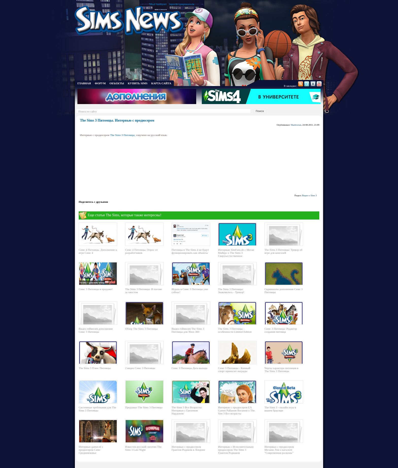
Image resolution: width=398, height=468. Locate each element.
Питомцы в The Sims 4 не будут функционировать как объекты (190, 251)
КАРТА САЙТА (161, 83)
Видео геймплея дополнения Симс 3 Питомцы (96, 330)
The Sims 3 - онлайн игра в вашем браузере (280, 409)
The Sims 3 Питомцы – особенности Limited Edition (235, 330)
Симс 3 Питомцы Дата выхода (189, 368)
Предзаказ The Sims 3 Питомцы (143, 407)
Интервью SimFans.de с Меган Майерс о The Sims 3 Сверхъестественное (236, 252)
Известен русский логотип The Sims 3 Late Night (143, 448)
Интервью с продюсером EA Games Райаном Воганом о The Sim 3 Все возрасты (236, 410)
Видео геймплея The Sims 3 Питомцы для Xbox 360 (188, 330)
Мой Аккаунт (158, 4)
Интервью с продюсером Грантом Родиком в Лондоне (188, 448)
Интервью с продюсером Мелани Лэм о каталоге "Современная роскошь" (279, 449)
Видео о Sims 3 (309, 195)
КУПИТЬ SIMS (137, 83)
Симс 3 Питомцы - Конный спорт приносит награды (234, 369)
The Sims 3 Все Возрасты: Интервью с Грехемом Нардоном (187, 410)
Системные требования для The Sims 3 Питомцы (97, 409)
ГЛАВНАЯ (84, 83)
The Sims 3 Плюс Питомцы (95, 368)
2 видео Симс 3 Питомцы (140, 368)
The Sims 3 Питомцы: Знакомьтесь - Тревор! (231, 291)
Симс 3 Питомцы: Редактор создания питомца (280, 330)
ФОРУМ (100, 83)
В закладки (290, 86)
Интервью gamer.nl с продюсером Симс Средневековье (91, 449)
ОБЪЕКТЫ (116, 83)
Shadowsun (296, 125)
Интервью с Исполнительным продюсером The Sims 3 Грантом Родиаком (236, 449)
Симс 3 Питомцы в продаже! (96, 289)
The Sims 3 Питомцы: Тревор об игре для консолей (283, 251)
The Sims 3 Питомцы (122, 135)
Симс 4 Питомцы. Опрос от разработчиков (141, 251)
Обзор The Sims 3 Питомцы (141, 328)
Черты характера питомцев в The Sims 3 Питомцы (281, 369)
